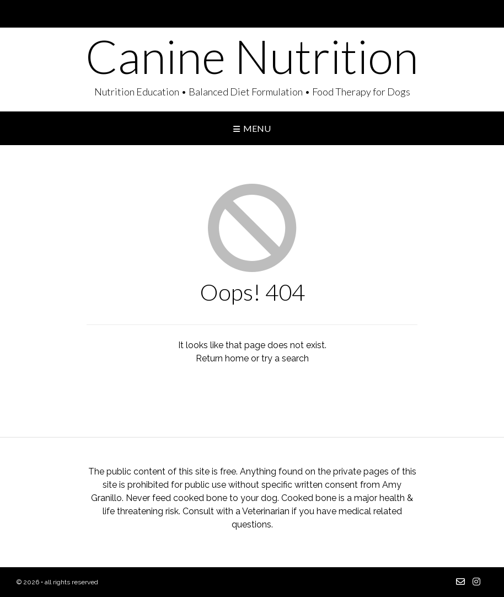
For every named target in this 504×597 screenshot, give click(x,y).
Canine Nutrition (252, 56)
